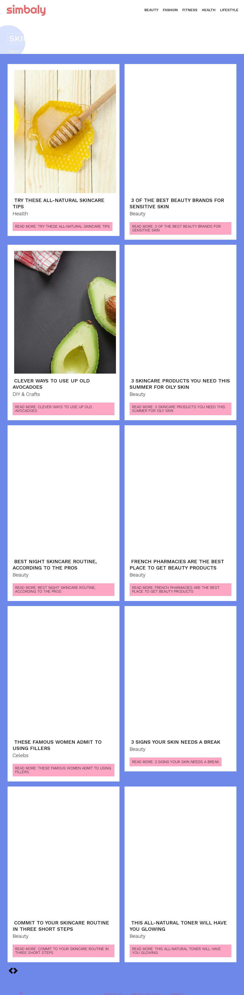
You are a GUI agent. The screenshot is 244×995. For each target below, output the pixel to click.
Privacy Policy (146, 986)
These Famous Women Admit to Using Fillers (57, 740)
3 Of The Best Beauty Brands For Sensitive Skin (177, 202)
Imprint (177, 986)
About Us (113, 986)
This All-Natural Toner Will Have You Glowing (178, 919)
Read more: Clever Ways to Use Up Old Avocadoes (53, 406)
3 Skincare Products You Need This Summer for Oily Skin (180, 381)
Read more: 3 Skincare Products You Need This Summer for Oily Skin (178, 406)
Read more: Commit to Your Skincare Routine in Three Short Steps (62, 943)
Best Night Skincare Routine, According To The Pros (55, 561)
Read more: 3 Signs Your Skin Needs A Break (175, 756)
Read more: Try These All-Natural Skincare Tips (62, 225)
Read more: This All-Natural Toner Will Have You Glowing (176, 943)
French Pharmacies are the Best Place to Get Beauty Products (177, 561)
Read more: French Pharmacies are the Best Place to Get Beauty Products (175, 585)
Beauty (137, 212)
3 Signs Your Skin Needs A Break (175, 737)
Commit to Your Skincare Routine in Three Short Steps (61, 919)
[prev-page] (15, 963)
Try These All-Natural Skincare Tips (58, 202)
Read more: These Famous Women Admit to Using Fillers (63, 764)
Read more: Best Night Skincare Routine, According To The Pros (55, 585)
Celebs (21, 749)
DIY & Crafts (26, 391)
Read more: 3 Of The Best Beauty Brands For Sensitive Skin (176, 227)
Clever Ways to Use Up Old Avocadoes (51, 381)
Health (20, 212)
